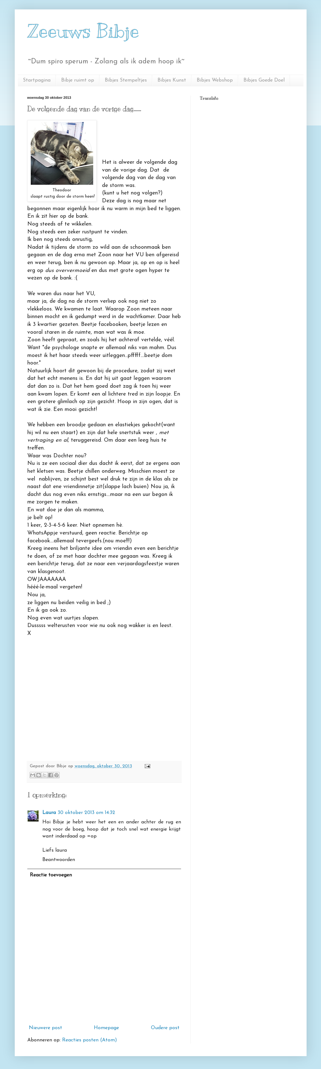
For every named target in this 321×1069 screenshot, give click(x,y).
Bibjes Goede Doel (264, 80)
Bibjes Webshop (215, 80)
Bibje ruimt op (77, 80)
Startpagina (37, 80)
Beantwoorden (58, 859)
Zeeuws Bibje (83, 31)
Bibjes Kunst (172, 80)
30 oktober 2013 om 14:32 (86, 812)
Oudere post (165, 1027)
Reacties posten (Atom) (89, 1040)
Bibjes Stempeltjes (126, 80)
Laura (49, 812)
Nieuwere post (45, 1027)
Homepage (106, 1027)
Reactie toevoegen (51, 875)
